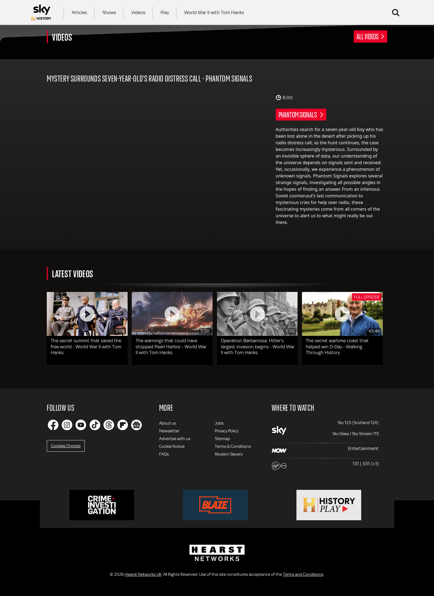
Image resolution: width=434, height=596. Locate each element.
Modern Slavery (229, 454)
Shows (109, 12)
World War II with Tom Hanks (214, 12)
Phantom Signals (298, 114)
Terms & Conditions (233, 446)
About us (167, 423)
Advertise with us (174, 438)
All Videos (367, 36)
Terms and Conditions (303, 574)
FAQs (164, 454)
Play (165, 12)
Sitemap (222, 438)
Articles (79, 12)
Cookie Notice (172, 446)
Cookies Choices (66, 445)
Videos (138, 12)
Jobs (219, 423)
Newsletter (169, 430)
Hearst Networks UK (143, 574)
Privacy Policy (226, 430)
